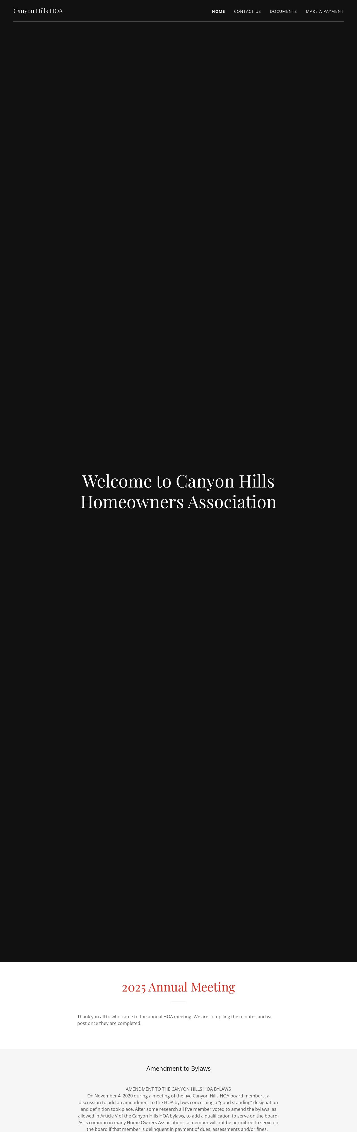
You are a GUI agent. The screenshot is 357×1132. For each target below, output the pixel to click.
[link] (38, 11)
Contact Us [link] (247, 11)
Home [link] (218, 11)
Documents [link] (283, 11)
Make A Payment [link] (325, 11)
